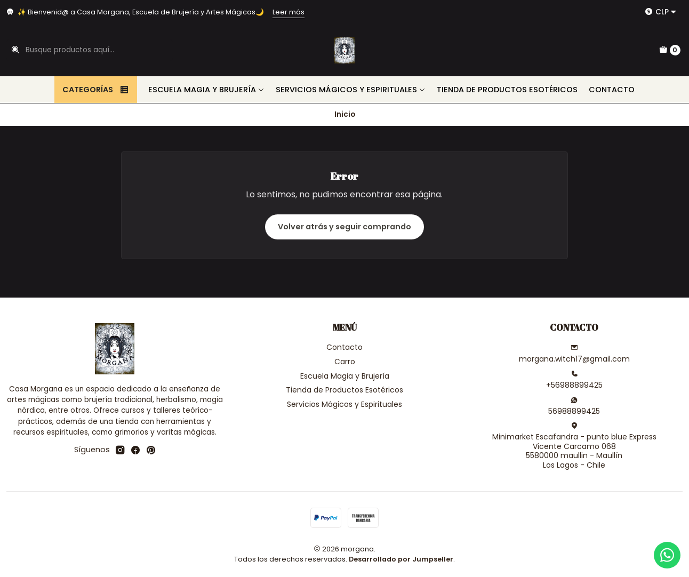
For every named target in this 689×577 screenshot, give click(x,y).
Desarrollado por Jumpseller (401, 559)
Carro (344, 361)
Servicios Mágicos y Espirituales (351, 89)
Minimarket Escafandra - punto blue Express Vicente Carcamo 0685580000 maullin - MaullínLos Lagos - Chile (574, 446)
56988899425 (574, 406)
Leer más (289, 12)
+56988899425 (574, 380)
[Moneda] (660, 11)
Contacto (612, 89)
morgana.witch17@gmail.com (574, 354)
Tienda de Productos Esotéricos (507, 89)
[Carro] (670, 50)
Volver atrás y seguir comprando (344, 226)
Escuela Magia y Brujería (206, 89)
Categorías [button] (95, 89)
